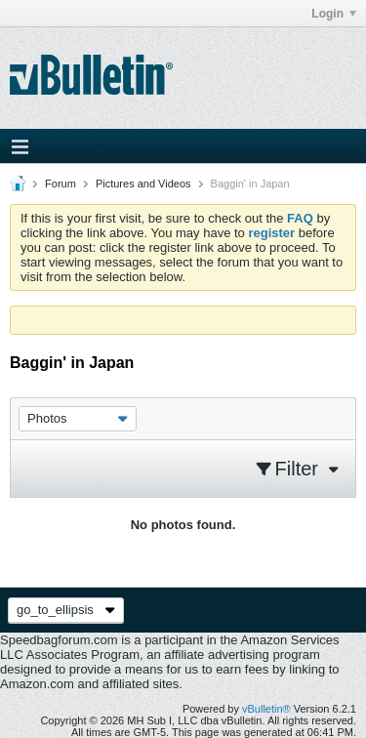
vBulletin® (266, 709)
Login (333, 13)
